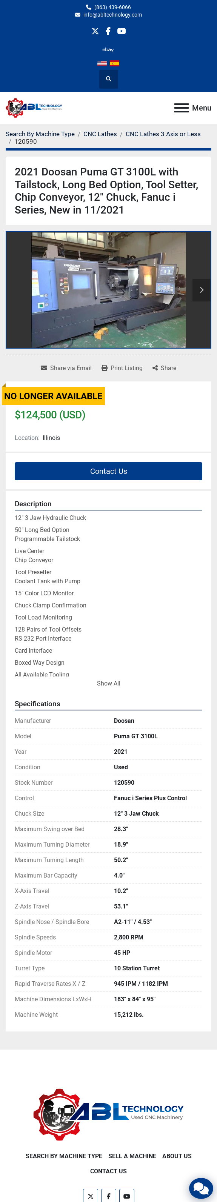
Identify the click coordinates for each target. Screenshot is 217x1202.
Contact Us (108, 471)
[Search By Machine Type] (40, 134)
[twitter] (95, 31)
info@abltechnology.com (112, 15)
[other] (108, 49)
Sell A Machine (132, 1156)
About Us (177, 1156)
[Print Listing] (122, 368)
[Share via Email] (66, 368)
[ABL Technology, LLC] (108, 1114)
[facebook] (108, 31)
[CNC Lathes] (100, 134)
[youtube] (121, 31)
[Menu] (181, 107)
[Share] (164, 368)
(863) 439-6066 (112, 7)
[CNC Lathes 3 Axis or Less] (163, 134)
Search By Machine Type (64, 1156)
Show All (108, 683)
